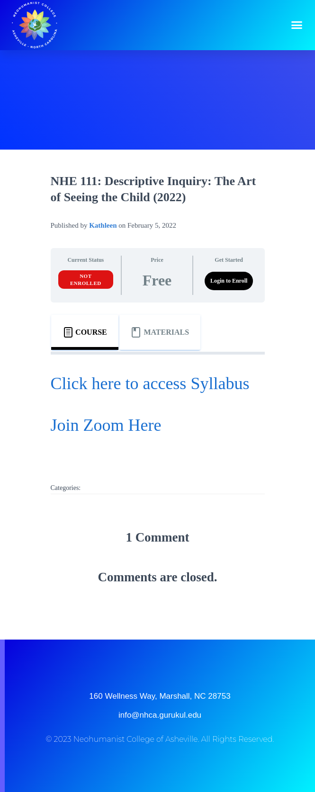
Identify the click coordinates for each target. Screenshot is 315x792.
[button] (297, 25)
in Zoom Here (114, 425)
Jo (58, 425)
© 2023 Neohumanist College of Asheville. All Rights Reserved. (159, 739)
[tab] (84, 332)
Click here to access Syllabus (150, 383)
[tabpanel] (158, 411)
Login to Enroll (228, 280)
